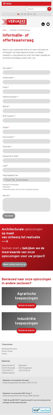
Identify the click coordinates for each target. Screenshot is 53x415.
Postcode (6, 147)
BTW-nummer (8, 116)
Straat (5, 127)
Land (5, 166)
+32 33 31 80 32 (24, 371)
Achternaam (8, 78)
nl (18, 14)
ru (34, 14)
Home (5, 30)
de (25, 14)
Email (5, 87)
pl (31, 14)
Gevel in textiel (7, 351)
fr (21, 14)
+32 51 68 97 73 (7, 371)
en (28, 14)
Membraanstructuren (9, 349)
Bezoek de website (26, 305)
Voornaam (7, 68)
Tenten (4, 354)
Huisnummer (8, 137)
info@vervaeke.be (8, 373)
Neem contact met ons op (14, 264)
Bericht (6, 196)
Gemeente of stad (10, 156)
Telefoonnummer (10, 97)
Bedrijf (5, 106)
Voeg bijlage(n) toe (10, 175)
